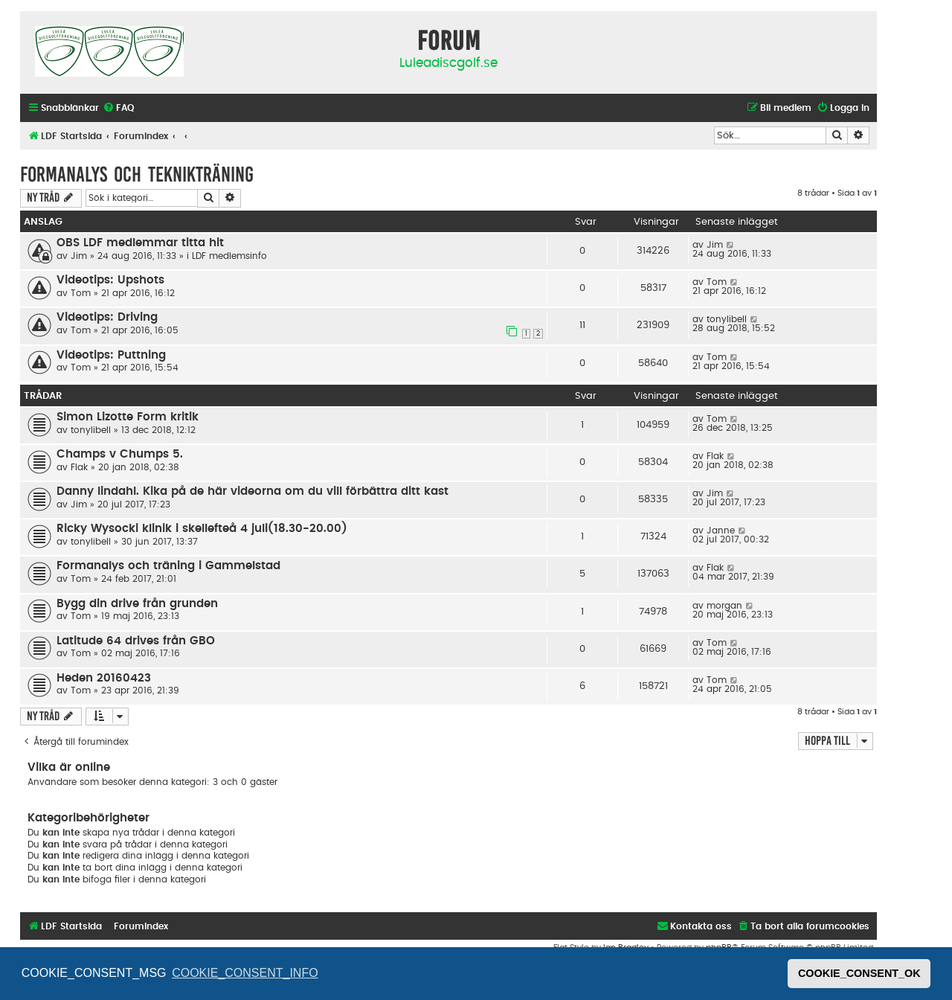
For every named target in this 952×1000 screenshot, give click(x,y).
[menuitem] (118, 108)
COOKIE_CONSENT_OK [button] (859, 973)
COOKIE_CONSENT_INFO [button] (245, 973)
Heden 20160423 (104, 678)
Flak (79, 467)
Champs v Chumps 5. (120, 454)
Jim (79, 255)
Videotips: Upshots (110, 280)
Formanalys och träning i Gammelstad (168, 565)
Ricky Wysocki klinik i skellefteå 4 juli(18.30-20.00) (202, 528)
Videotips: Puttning (111, 355)
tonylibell (727, 319)
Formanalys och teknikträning (137, 174)
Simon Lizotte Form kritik (128, 417)
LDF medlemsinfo (229, 255)
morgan (724, 605)
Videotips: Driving (107, 317)
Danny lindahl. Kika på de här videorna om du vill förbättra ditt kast (252, 491)
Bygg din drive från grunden (137, 603)
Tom (81, 293)
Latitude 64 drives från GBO (136, 641)
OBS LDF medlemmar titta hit (140, 243)
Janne (721, 530)
